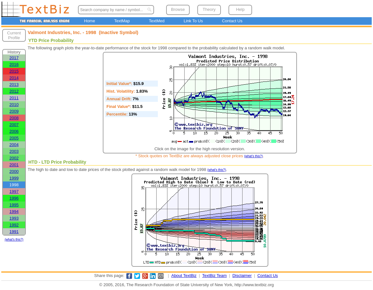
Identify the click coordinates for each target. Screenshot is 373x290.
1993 (14, 218)
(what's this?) (14, 239)
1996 (14, 198)
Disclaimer (242, 275)
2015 (14, 71)
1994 (14, 211)
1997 (14, 191)
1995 (14, 204)
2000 (14, 171)
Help (240, 9)
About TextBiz (183, 275)
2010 (14, 104)
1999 (14, 178)
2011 (14, 97)
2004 (14, 144)
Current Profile (14, 35)
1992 (14, 225)
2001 (14, 164)
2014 (14, 77)
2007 (14, 124)
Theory (209, 9)
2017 (14, 57)
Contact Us (232, 20)
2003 (14, 151)
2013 (14, 84)
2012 (14, 91)
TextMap (122, 20)
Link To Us (193, 20)
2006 (14, 131)
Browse (178, 9)
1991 (14, 231)
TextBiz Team (214, 275)
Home (89, 20)
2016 (14, 64)
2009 (14, 111)
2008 (14, 118)
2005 (14, 138)
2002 (14, 158)
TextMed (157, 20)
